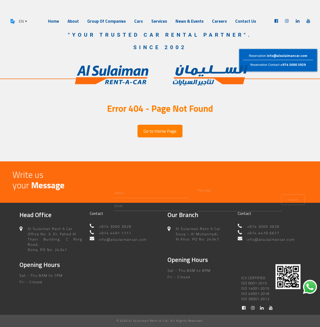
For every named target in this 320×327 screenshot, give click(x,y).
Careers (219, 21)
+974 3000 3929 (293, 64)
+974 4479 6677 (263, 230)
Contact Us (245, 21)
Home (53, 21)
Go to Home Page (160, 131)
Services (159, 21)
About (73, 21)
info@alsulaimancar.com (287, 55)
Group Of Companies (106, 21)
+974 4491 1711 (115, 230)
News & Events (190, 21)
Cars (138, 21)
